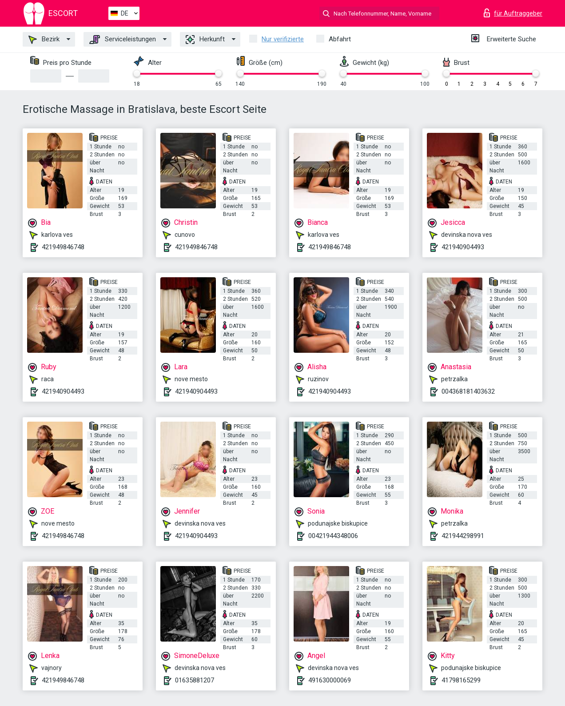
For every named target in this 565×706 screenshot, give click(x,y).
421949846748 (63, 247)
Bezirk (44, 39)
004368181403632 (468, 391)
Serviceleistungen (122, 39)
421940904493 (463, 247)
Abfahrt (340, 39)
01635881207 (194, 680)
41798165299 (461, 680)
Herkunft (205, 39)
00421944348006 (333, 536)
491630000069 (329, 680)
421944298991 (463, 536)
